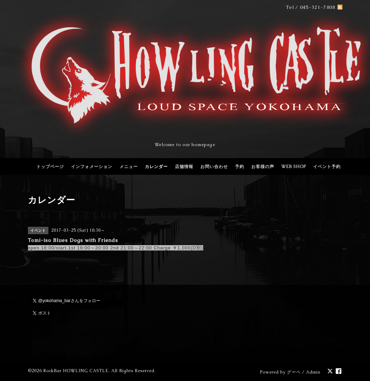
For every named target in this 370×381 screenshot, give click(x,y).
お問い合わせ (214, 166)
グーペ (294, 372)
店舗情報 (184, 166)
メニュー (128, 166)
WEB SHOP (293, 166)
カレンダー (156, 166)
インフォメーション (91, 166)
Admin (313, 372)
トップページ (50, 166)
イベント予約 (327, 166)
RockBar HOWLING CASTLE (75, 371)
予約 (239, 166)
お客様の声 (262, 166)
